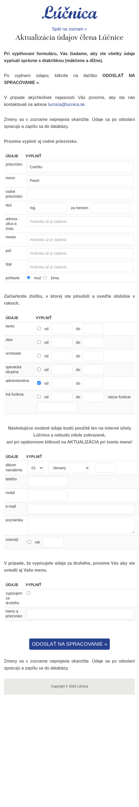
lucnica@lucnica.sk (66, 104)
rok (49, 542)
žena (55, 278)
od (46, 329)
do (78, 329)
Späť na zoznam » (69, 29)
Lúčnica (69, 13)
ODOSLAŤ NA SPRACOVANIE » (69, 644)
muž (37, 278)
